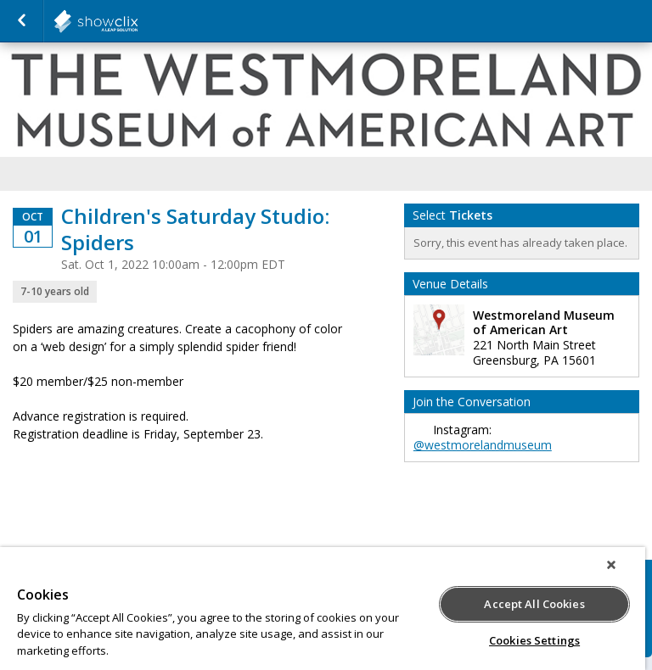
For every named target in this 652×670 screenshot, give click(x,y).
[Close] (611, 565)
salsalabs (137, 21)
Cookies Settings (534, 640)
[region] (322, 608)
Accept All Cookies (534, 603)
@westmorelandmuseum (482, 445)
